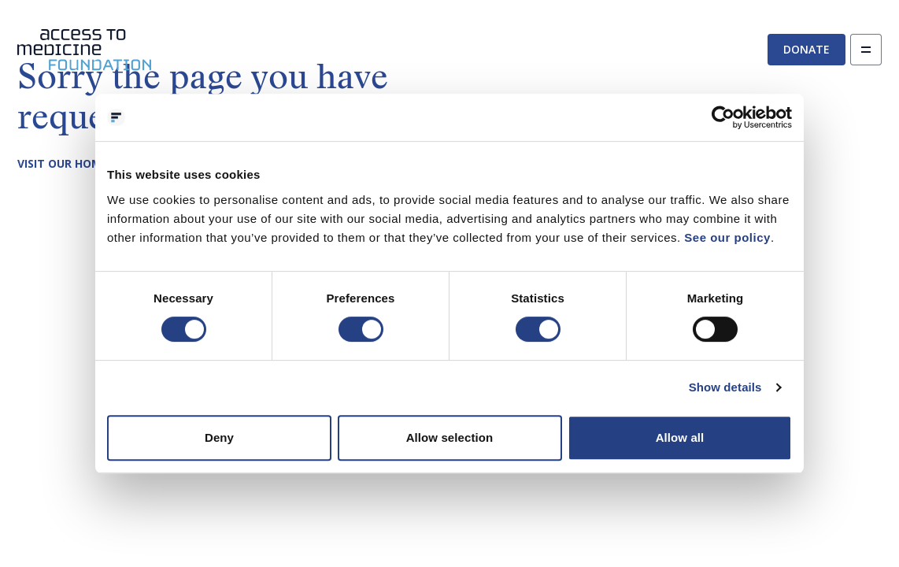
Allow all (680, 437)
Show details (725, 387)
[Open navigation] (866, 49)
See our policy (727, 237)
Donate (806, 49)
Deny (219, 437)
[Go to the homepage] (84, 50)
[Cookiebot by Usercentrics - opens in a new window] (723, 117)
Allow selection (450, 437)
